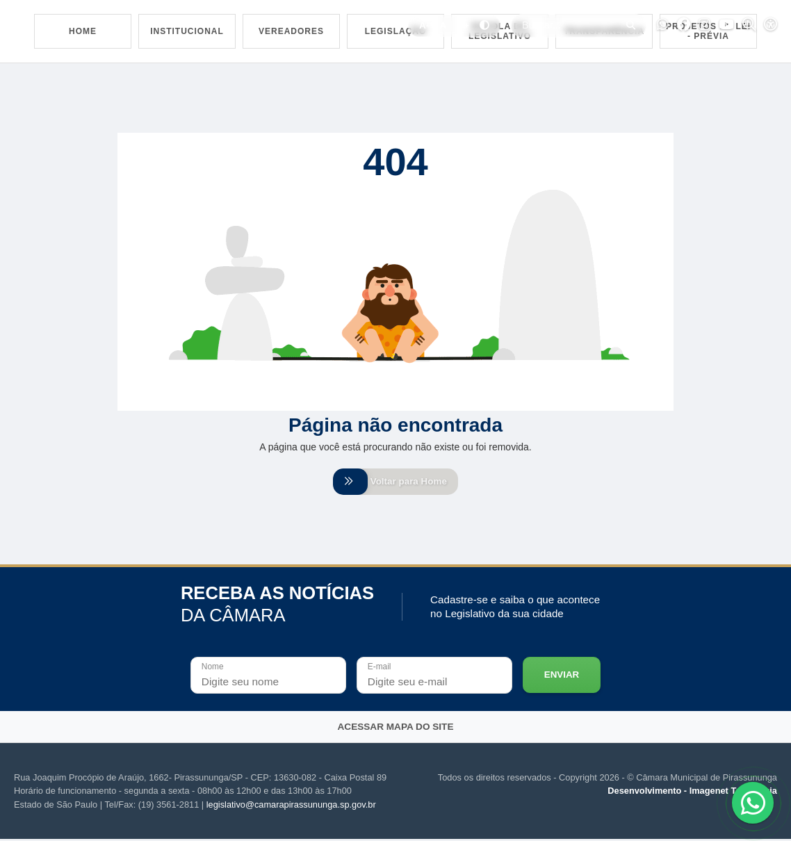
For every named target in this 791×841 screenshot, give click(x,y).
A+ (463, 25)
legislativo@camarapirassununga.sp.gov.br (291, 806)
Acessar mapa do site (396, 729)
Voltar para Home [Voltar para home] (395, 482)
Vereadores (291, 31)
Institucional (187, 31)
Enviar (561, 676)
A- (424, 25)
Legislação (396, 31)
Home (83, 31)
